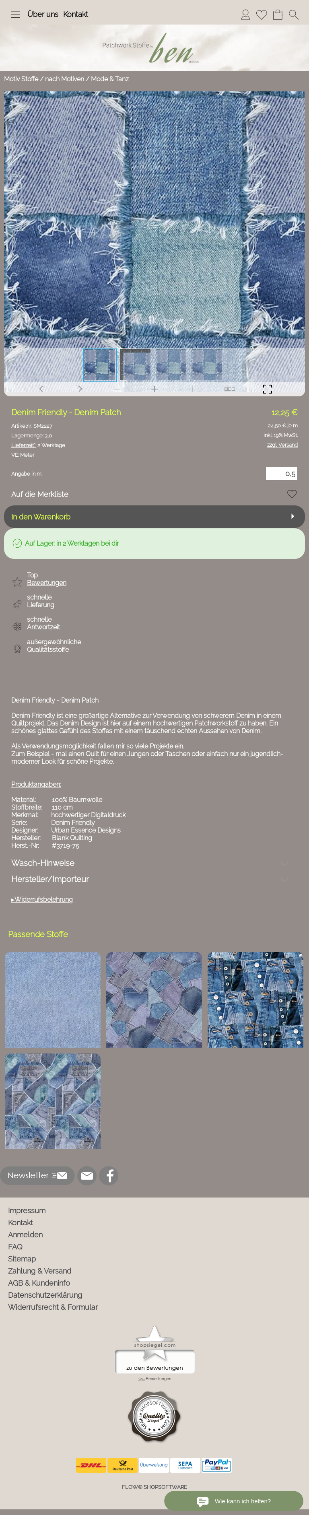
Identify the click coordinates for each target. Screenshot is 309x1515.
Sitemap (22, 1259)
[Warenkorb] (278, 14)
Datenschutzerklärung (45, 1295)
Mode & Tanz (110, 79)
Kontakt (75, 14)
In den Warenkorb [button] (40, 517)
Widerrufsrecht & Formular (53, 1307)
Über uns (42, 14)
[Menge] (282, 473)
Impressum (26, 1210)
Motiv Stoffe (21, 79)
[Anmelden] (245, 14)
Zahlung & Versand (39, 1271)
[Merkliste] (261, 14)
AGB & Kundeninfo (39, 1283)
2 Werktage (38, 445)
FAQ (15, 1247)
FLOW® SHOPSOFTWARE (154, 1487)
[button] (15, 14)
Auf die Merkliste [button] (39, 494)
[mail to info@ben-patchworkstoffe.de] (87, 1176)
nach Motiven (64, 79)
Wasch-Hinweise (42, 863)
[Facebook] (109, 1176)
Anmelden (25, 1235)
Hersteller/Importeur (50, 879)
